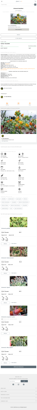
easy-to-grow (14, 68)
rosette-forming (30, 68)
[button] (33, 4)
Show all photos (18, 29)
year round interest (4, 69)
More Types (30, 105)
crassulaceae (7, 63)
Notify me (18, 34)
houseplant (21, 68)
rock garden (25, 68)
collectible (4, 68)
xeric (34, 68)
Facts (18, 104)
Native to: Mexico (5, 205)
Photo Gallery (7, 105)
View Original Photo (5, 141)
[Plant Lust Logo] (19, 1)
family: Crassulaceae (5, 202)
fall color (17, 68)
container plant (8, 68)
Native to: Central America (23, 202)
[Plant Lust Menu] (2, 1)
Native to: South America (15, 205)
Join (24, 381)
